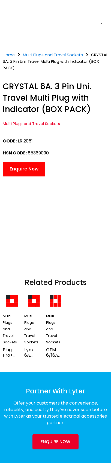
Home (9, 55)
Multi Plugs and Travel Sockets (53, 55)
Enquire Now (24, 169)
